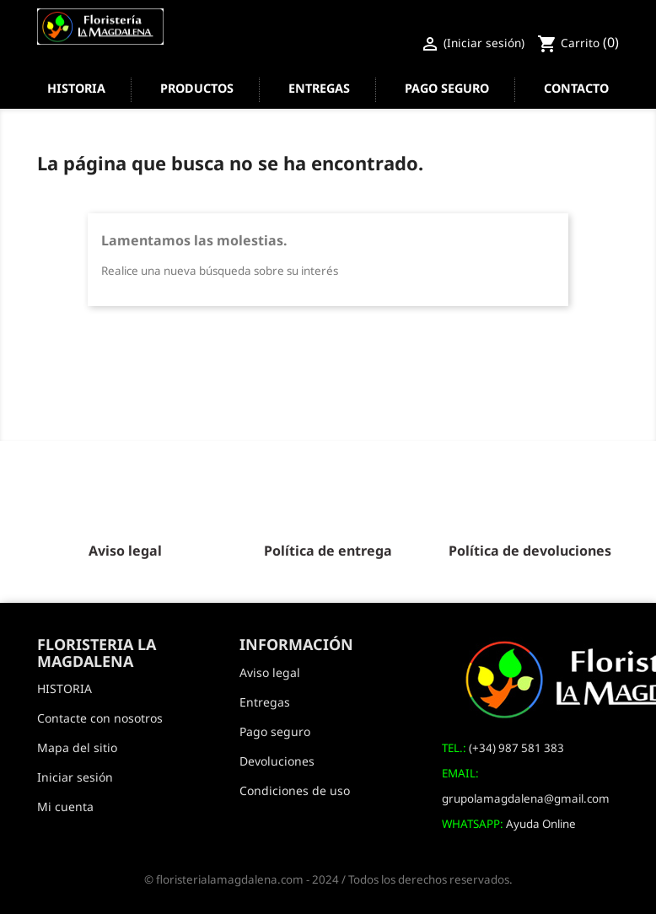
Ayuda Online (541, 823)
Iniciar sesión (75, 777)
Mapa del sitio (77, 747)
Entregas (319, 88)
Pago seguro (447, 88)
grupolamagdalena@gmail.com (526, 798)
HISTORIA (76, 88)
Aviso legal (269, 672)
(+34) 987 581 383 (516, 747)
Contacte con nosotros (100, 718)
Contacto (576, 88)
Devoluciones (277, 761)
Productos (197, 88)
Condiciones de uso (294, 790)
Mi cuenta (65, 806)
